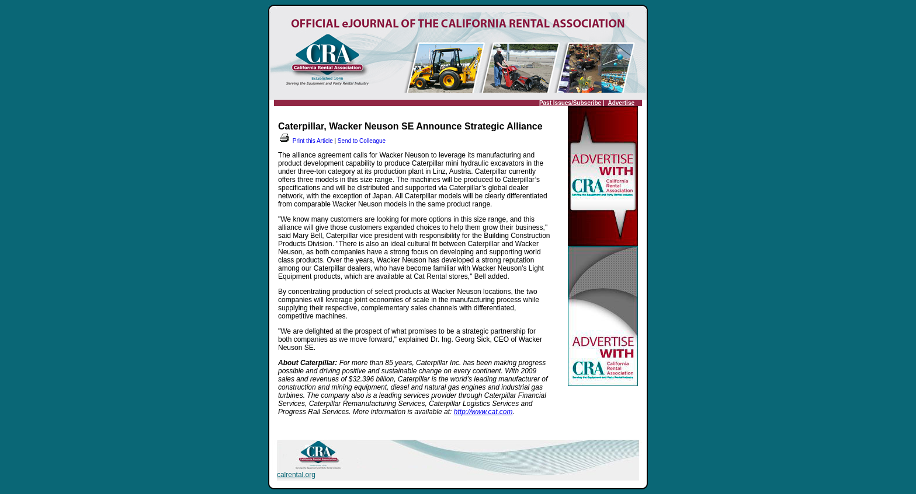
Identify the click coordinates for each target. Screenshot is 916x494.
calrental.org (296, 475)
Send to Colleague (362, 141)
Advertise (621, 103)
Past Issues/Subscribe (570, 103)
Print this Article (305, 141)
